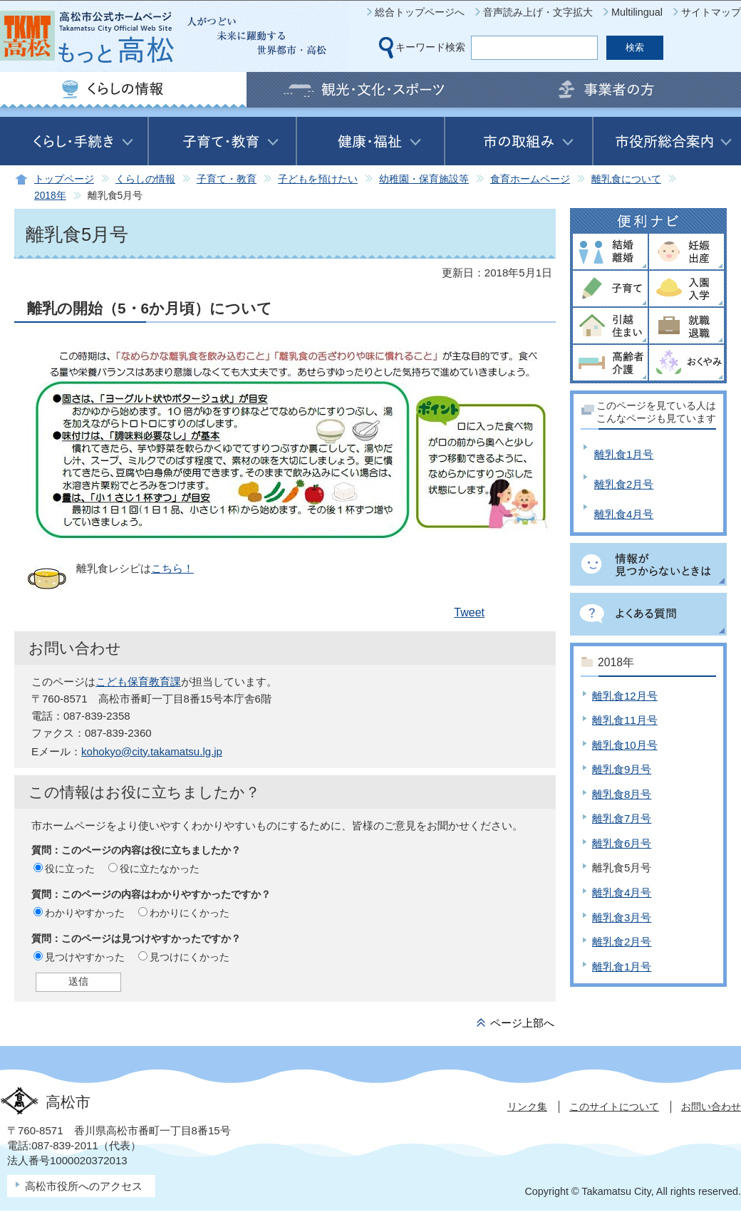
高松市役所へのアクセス (83, 1186)
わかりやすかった (85, 912)
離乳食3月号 (621, 917)
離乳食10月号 (625, 745)
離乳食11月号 (625, 720)
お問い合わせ (711, 1106)
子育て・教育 (226, 179)
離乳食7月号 (621, 818)
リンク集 (527, 1106)
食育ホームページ (530, 179)
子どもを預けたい (318, 179)
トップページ (64, 179)
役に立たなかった (160, 868)
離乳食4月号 (623, 514)
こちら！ (172, 568)
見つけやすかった (85, 957)
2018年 (50, 195)
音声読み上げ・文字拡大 (538, 12)
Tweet (469, 612)
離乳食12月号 (625, 696)
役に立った (70, 868)
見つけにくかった (189, 957)
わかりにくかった (189, 912)
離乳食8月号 (621, 794)
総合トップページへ (420, 12)
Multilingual (637, 12)
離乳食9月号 (621, 769)
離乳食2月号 (623, 484)
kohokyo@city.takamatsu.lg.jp (151, 751)
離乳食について (626, 179)
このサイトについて (614, 1106)
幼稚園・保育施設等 (424, 179)
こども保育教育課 (138, 681)
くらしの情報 (145, 179)
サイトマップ (711, 12)
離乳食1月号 (623, 454)
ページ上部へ (522, 1023)
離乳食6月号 (621, 843)
